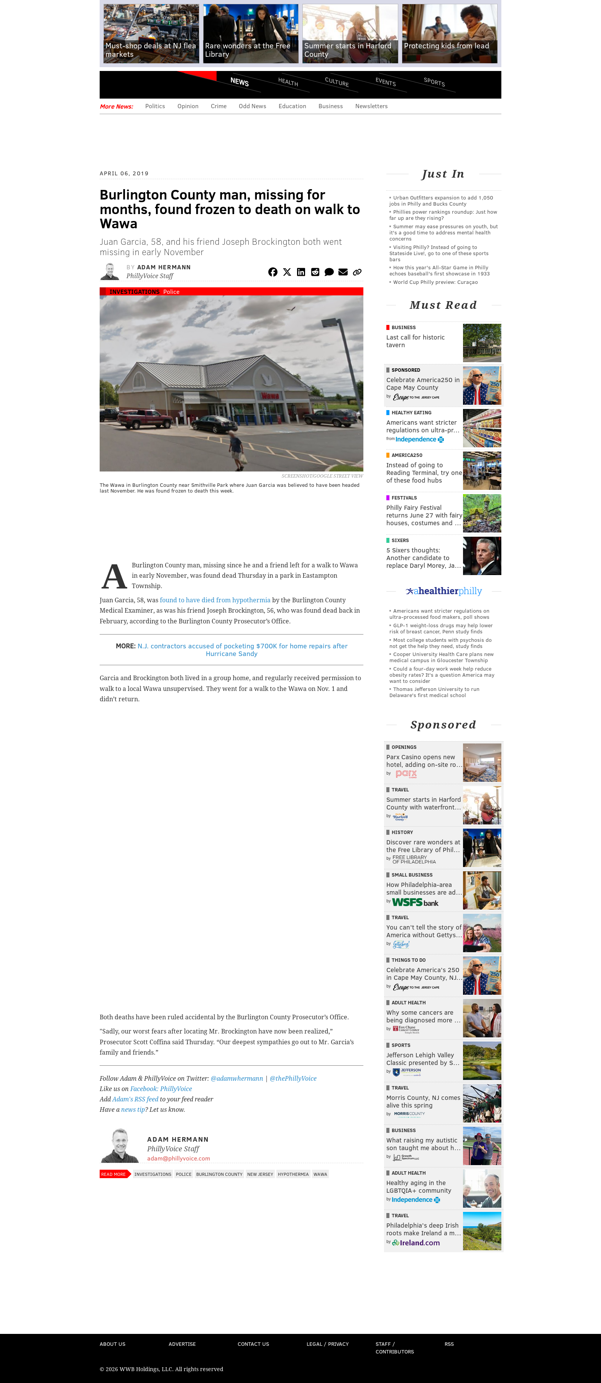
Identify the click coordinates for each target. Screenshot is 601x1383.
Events (386, 81)
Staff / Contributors (395, 1347)
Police (171, 291)
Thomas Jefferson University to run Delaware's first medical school (434, 692)
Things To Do (409, 959)
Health (288, 81)
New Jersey (260, 1174)
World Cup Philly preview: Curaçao (435, 281)
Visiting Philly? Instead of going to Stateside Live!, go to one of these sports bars (439, 253)
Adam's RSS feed (135, 1099)
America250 (407, 455)
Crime (219, 106)
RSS (449, 1343)
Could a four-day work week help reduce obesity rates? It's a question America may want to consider (441, 674)
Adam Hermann (164, 267)
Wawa (320, 1174)
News (239, 82)
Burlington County (219, 1174)
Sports (434, 81)
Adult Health (409, 1002)
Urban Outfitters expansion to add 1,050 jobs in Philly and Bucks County (441, 200)
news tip (133, 1109)
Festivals (404, 497)
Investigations (135, 291)
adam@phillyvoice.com (178, 1158)
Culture (337, 81)
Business (331, 106)
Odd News (252, 106)
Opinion (188, 106)
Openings (404, 746)
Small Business (412, 874)
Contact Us (253, 1343)
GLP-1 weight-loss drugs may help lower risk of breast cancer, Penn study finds (441, 628)
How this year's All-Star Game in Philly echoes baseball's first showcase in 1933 (439, 270)
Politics (155, 106)
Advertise (182, 1343)
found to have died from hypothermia (215, 600)
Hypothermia (293, 1174)
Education (292, 106)
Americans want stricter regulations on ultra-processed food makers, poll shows (439, 613)
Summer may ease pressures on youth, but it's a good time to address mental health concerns (443, 232)
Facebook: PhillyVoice (161, 1089)
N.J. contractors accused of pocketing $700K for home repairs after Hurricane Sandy (243, 649)
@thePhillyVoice (293, 1078)
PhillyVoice (152, 84)
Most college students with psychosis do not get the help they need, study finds (440, 642)
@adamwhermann (237, 1078)
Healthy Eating (412, 412)
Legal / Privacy (328, 1343)
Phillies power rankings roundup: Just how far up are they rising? (443, 214)
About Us (112, 1343)
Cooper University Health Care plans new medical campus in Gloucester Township (441, 657)
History (402, 832)
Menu (112, 85)
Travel (400, 789)
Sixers (400, 540)
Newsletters (371, 106)
